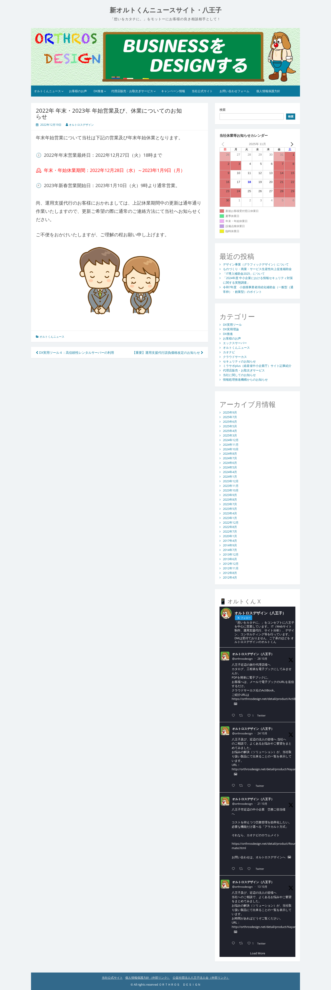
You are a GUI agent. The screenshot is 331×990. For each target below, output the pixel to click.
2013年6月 (230, 559)
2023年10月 (231, 490)
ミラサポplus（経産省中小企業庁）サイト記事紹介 (257, 366)
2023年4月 (230, 513)
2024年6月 (230, 463)
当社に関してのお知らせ (239, 375)
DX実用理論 (231, 329)
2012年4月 (230, 577)
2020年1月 (230, 536)
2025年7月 (230, 417)
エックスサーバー (235, 343)
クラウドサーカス (235, 357)
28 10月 (262, 659)
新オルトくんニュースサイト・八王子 (166, 10)
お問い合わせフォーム (234, 91)
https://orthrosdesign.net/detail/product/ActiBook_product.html (276, 699)
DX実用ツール (232, 324)
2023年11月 (231, 486)
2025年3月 (230, 435)
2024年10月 (231, 449)
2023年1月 (230, 518)
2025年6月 (230, 421)
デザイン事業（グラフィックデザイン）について (256, 264)
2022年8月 (230, 527)
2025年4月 (230, 431)
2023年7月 (230, 504)
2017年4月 (230, 541)
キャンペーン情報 (173, 91)
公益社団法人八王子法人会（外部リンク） (201, 978)
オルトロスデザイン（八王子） (253, 654)
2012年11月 (231, 568)
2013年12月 (231, 554)
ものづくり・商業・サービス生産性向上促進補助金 (257, 269)
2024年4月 (230, 472)
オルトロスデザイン (81, 125)
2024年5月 (230, 467)
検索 (222, 110)
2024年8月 (230, 453)
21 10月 (262, 804)
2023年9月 (230, 495)
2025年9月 (230, 412)
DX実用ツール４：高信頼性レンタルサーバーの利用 (75, 352)
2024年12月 (231, 440)
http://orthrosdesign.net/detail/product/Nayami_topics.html (273, 769)
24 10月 (262, 733)
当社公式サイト (202, 91)
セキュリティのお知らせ (239, 361)
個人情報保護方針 (268, 91)
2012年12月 (231, 564)
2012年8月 (230, 573)
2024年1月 (230, 476)
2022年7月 (230, 531)
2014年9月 (230, 545)
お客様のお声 (78, 91)
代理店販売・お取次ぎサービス (132, 91)
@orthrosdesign (242, 659)
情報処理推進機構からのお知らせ (245, 379)
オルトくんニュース (47, 91)
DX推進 (98, 91)
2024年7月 (230, 458)
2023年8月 (230, 499)
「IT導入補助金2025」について (244, 273)
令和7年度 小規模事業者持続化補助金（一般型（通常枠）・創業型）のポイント (258, 289)
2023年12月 (231, 481)
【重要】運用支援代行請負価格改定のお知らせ (167, 352)
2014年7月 (230, 550)
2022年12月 (231, 522)
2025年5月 (230, 426)
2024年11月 (231, 444)
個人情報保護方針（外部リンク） (147, 978)
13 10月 (262, 887)
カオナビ (229, 352)
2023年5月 (230, 509)
